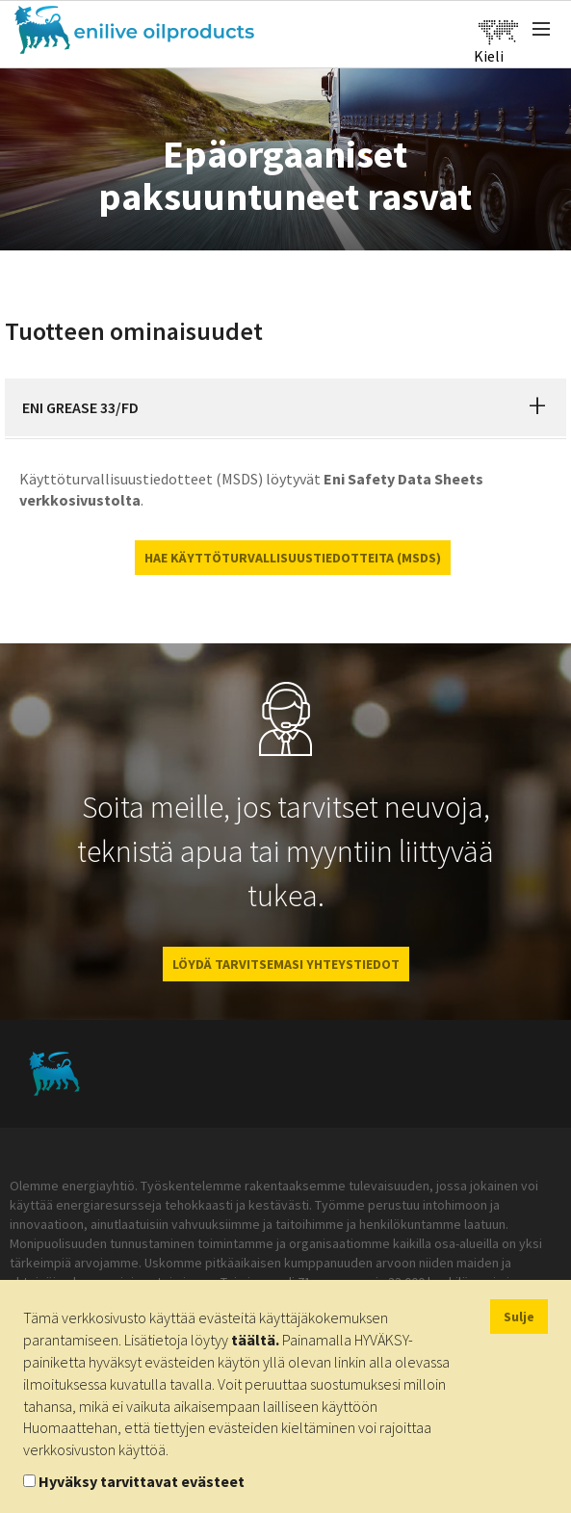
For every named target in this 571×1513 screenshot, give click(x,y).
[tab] (285, 407)
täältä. (255, 1339)
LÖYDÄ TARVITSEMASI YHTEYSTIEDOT (286, 964)
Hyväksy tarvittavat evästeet (142, 1481)
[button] (537, 407)
